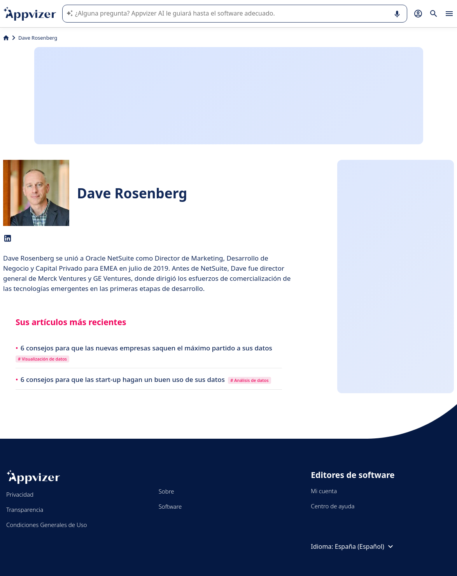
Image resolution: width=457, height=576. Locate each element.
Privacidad (19, 494)
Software (170, 506)
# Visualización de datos (42, 359)
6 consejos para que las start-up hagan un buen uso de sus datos (124, 379)
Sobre (166, 491)
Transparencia (24, 509)
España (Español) (365, 546)
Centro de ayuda (332, 506)
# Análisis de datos (249, 380)
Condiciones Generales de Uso (46, 525)
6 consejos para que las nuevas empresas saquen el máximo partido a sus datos (146, 347)
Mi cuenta (324, 491)
